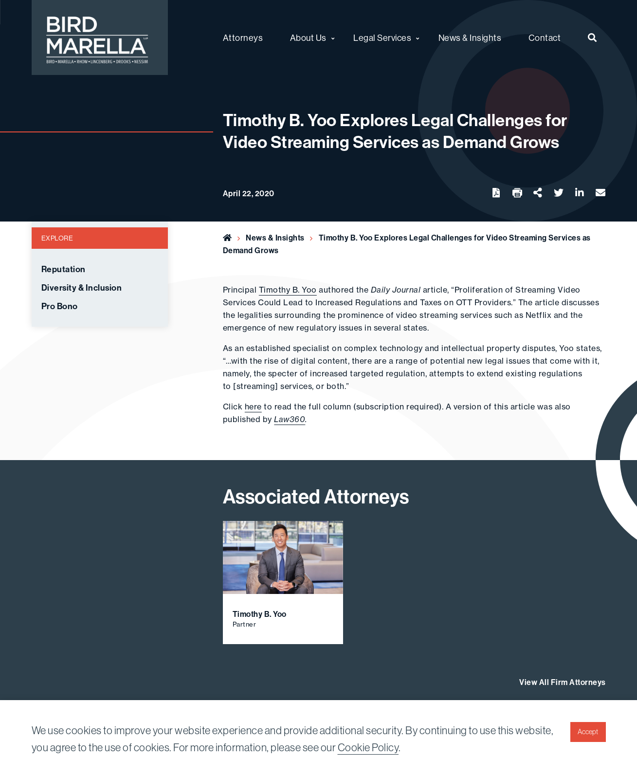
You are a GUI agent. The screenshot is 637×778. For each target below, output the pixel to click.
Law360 (289, 419)
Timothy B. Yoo (288, 290)
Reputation (63, 269)
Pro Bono (59, 306)
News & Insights (275, 237)
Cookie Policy (368, 747)
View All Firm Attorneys (562, 682)
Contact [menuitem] (544, 37)
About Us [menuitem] (308, 37)
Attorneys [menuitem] (243, 37)
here (253, 406)
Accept (588, 731)
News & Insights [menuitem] (470, 37)
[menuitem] (592, 37)
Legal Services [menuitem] (382, 37)
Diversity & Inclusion (81, 287)
